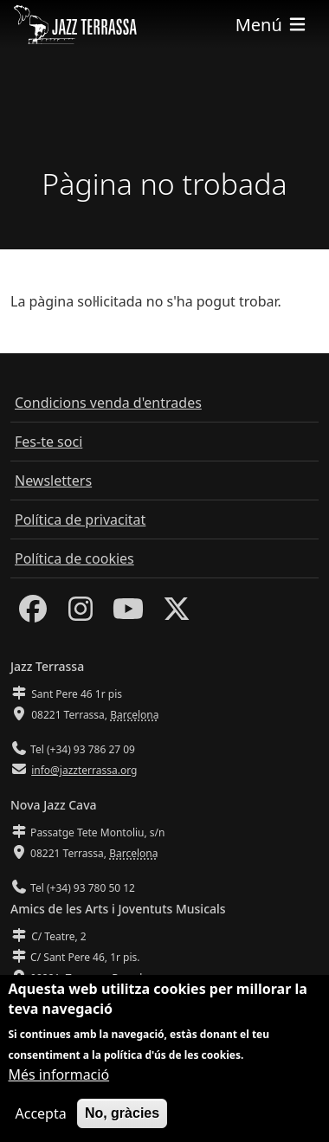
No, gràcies (122, 1116)
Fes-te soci (48, 441)
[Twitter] (176, 613)
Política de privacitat (80, 519)
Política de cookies (74, 558)
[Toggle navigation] (272, 24)
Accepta (41, 1116)
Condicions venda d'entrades (108, 402)
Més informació (59, 1077)
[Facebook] (33, 613)
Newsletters (53, 480)
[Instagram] (80, 613)
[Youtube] (128, 613)
